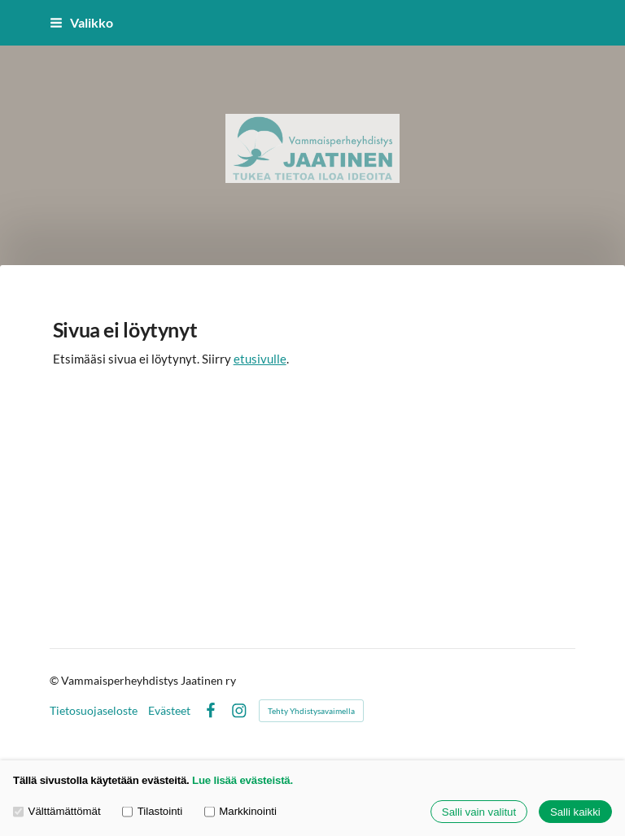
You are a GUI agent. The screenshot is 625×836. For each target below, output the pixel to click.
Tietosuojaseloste (94, 710)
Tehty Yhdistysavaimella (311, 711)
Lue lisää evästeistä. (242, 780)
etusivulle (260, 358)
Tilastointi (152, 812)
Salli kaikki (575, 812)
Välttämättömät (57, 812)
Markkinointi (240, 812)
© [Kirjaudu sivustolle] (55, 680)
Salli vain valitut (479, 812)
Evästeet (169, 710)
